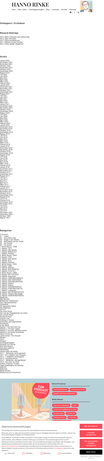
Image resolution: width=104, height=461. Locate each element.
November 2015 (6, 204)
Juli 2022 (3, 75)
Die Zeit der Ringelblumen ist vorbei (14, 313)
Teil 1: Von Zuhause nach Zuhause (13, 355)
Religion (3, 341)
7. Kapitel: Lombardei (8, 290)
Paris (2, 339)
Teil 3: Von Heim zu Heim (9, 362)
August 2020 (5, 113)
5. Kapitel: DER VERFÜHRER (10, 280)
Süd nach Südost (6, 346)
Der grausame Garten (8, 306)
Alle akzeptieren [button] (91, 425)
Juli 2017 (3, 178)
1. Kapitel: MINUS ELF (8, 252)
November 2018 (6, 150)
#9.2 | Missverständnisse (10, 40)
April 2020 (4, 120)
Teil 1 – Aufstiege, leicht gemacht (13, 353)
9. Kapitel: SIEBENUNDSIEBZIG (12, 296)
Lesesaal (55, 10)
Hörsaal (64, 10)
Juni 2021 (4, 97)
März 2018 (4, 164)
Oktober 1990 (5, 216)
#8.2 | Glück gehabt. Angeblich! (12, 44)
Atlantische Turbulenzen (9, 301)
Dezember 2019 (6, 127)
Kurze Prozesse (6, 334)
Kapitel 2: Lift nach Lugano (10, 329)
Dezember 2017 (6, 169)
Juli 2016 (3, 199)
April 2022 (4, 80)
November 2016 (6, 192)
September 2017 (6, 174)
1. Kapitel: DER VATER (8, 250)
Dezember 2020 (6, 106)
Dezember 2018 (6, 148)
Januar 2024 (4, 61)
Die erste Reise (6, 311)
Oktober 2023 (5, 66)
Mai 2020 (3, 118)
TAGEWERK (4, 350)
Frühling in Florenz (7, 320)
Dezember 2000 (6, 214)
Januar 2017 (4, 188)
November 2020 (6, 108)
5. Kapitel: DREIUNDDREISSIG (11, 282)
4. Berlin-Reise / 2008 (8, 273)
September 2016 (6, 195)
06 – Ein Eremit (6, 245)
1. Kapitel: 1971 (6, 248)
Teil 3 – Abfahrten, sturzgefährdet (13, 360)
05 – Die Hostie (6, 243)
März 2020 (4, 122)
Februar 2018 (5, 165)
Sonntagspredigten (36, 10)
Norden (3, 337)
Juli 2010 (3, 211)
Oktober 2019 (5, 130)
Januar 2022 (4, 85)
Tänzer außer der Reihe (9, 351)
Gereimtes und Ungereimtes (10, 322)
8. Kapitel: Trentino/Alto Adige (11, 294)
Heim (14, 10)
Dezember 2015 (6, 202)
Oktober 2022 (5, 69)
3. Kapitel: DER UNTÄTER (9, 269)
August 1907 (5, 218)
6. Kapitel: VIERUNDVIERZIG (10, 287)
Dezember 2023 (6, 62)
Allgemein (4, 297)
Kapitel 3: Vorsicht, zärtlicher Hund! (13, 330)
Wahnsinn (3, 369)
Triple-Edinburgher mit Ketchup (11, 365)
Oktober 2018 (5, 151)
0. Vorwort (4, 234)
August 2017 (5, 176)
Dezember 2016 (6, 190)
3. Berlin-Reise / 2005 (8, 264)
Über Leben (22, 10)
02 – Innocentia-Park (8, 238)
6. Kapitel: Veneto (6, 285)
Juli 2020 (3, 115)
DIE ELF (3, 310)
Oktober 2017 (5, 172)
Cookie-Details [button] (84, 455)
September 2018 (6, 153)
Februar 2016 (5, 200)
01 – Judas (4, 236)
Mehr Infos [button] (91, 450)
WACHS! (3, 367)
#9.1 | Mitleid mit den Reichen (11, 42)
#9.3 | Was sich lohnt (8, 39)
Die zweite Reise (6, 315)
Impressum (91, 457)
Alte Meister (4, 299)
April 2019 (4, 141)
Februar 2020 (5, 123)
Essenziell (10, 452)
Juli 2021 (3, 96)
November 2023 (6, 64)
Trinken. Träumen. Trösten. (10, 364)
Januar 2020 (4, 125)
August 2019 (5, 134)
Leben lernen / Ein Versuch (10, 336)
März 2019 (4, 143)
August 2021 (5, 94)
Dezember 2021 (6, 87)
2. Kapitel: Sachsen (7, 262)
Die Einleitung (5, 308)
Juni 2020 (4, 116)
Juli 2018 (3, 157)
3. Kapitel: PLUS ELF (8, 271)
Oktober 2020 (5, 109)
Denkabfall (4, 304)
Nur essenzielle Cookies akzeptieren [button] (91, 442)
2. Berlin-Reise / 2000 (8, 255)
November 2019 (6, 129)
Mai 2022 (3, 78)
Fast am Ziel (4, 318)
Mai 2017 (3, 181)
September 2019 (6, 132)
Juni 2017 (4, 179)
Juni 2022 (4, 76)
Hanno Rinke (30, 4)
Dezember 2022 (6, 68)
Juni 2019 (4, 137)
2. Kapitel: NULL (6, 261)
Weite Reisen (5, 371)
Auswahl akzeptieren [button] (91, 432)
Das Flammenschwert (8, 303)
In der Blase (4, 325)
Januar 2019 (4, 146)
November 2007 (6, 213)
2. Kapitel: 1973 (6, 257)
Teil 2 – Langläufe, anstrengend (12, 357)
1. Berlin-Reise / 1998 (8, 247)
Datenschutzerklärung (9, 445)
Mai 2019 (3, 139)
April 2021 (4, 101)
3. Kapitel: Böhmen (7, 268)
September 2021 (6, 92)
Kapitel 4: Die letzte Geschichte (12, 332)
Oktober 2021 (5, 90)
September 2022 (6, 71)
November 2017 (6, 171)
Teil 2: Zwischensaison (8, 358)
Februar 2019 (5, 144)
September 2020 (6, 111)
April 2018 (4, 162)
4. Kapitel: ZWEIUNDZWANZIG (11, 278)
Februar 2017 (5, 186)
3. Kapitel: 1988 (6, 266)
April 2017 (4, 183)
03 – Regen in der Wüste (9, 240)
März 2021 (4, 102)
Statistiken (27, 452)
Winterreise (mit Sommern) (10, 372)
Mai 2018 (3, 160)
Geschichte (4, 324)
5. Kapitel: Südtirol (7, 283)
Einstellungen (58, 447)
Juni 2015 (4, 207)
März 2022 (4, 82)
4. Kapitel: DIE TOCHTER (9, 275)
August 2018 (5, 155)
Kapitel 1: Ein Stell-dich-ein (10, 327)
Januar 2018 (4, 167)
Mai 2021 (3, 99)
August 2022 (5, 73)
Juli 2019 (3, 136)
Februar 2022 (5, 83)
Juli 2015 (3, 206)
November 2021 (6, 89)
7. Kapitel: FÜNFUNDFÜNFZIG (11, 289)
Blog (47, 10)
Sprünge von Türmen (7, 344)
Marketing (45, 452)
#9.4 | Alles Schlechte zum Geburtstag (14, 37)
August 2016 (5, 197)
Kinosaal (72, 10)
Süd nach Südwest (7, 348)
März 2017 (4, 185)
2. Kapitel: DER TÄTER (8, 259)
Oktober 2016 (5, 193)
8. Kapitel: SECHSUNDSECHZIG (12, 292)
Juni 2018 (4, 158)
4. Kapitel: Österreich (8, 276)
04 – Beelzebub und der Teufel (12, 241)
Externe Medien (65, 452)
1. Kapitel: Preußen (7, 254)
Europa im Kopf (6, 317)
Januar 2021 (4, 104)
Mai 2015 (3, 209)
